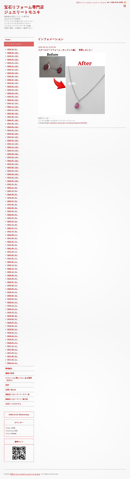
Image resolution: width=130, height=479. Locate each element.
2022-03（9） (12, 214)
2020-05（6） (12, 289)
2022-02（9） (12, 218)
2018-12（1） (12, 336)
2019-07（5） (12, 322)
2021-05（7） (12, 248)
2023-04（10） (13, 171)
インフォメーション (13, 44)
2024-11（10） (13, 107)
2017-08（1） (12, 349)
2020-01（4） (12, 302)
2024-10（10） (13, 110)
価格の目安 (9, 373)
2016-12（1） (12, 363)
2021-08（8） (12, 238)
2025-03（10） (13, 93)
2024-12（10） (13, 103)
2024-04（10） (13, 130)
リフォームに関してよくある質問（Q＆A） (18, 379)
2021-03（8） (12, 255)
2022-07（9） (12, 201)
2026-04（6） (12, 49)
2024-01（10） (13, 140)
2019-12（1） (12, 305)
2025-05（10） (13, 86)
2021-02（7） (12, 258)
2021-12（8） (12, 225)
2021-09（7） (12, 235)
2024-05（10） (13, 127)
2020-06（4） (12, 285)
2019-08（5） (12, 319)
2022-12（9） (12, 184)
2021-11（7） (12, 228)
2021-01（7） (12, 262)
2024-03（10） (13, 133)
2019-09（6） (12, 316)
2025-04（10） (13, 90)
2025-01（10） (13, 100)
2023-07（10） (13, 160)
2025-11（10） (13, 66)
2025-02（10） (13, 96)
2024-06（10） (13, 123)
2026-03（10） (13, 53)
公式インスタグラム (13, 404)
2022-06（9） (12, 204)
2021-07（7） (12, 241)
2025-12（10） (13, 63)
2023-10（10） (13, 150)
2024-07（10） (13, 120)
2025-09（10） (13, 73)
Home (7, 40)
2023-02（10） (13, 177)
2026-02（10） (13, 56)
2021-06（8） (12, 245)
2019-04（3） (12, 326)
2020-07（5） (12, 282)
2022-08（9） (12, 198)
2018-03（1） (12, 339)
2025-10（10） (13, 69)
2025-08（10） (13, 76)
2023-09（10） (13, 154)
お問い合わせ (10, 390)
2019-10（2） (12, 312)
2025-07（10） (13, 80)
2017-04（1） (12, 353)
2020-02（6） (12, 299)
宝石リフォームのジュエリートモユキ (25, 474)
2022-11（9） (12, 187)
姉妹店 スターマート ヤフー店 (17, 394)
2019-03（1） (12, 329)
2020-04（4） (12, 292)
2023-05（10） (13, 167)
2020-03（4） (12, 295)
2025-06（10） (13, 83)
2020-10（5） (12, 272)
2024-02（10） (13, 137)
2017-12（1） (12, 346)
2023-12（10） (13, 144)
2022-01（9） (12, 221)
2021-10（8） (12, 231)
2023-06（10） (13, 164)
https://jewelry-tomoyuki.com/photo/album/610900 (66, 123)
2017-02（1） (12, 359)
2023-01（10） (13, 181)
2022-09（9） (12, 194)
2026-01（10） (13, 59)
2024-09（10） (13, 113)
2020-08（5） (12, 278)
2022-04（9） (12, 211)
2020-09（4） (12, 275)
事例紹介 (8, 368)
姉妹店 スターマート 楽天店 (16, 399)
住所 (7, 385)
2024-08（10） (13, 117)
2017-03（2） (12, 356)
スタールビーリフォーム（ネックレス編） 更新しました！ (65, 50)
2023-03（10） (13, 174)
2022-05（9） (12, 208)
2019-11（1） (12, 309)
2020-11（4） (12, 268)
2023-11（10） (13, 147)
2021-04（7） (12, 252)
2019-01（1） (12, 332)
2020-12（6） (12, 265)
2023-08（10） (13, 157)
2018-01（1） (12, 343)
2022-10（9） (12, 191)
